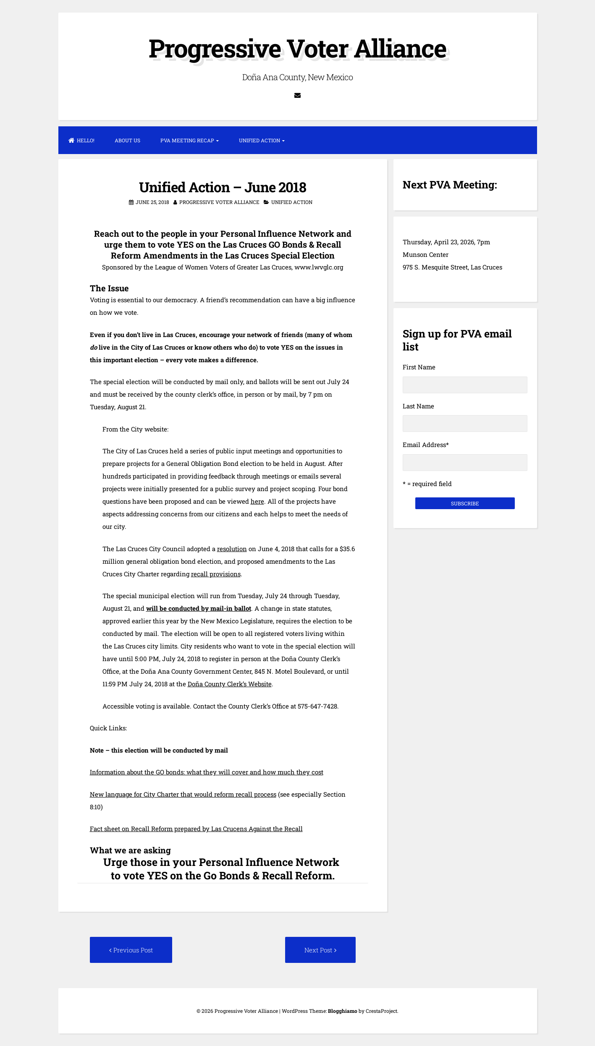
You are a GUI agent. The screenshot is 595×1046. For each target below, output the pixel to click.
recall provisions (216, 574)
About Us (127, 140)
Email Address (426, 444)
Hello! (81, 140)
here (257, 501)
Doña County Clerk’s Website (230, 684)
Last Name (418, 406)
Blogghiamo (342, 1010)
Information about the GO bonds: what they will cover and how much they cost (206, 772)
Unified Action (259, 140)
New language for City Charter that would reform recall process (183, 794)
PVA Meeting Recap (187, 140)
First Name (419, 367)
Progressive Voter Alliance (297, 47)
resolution (232, 548)
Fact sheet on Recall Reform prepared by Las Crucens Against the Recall (196, 828)
